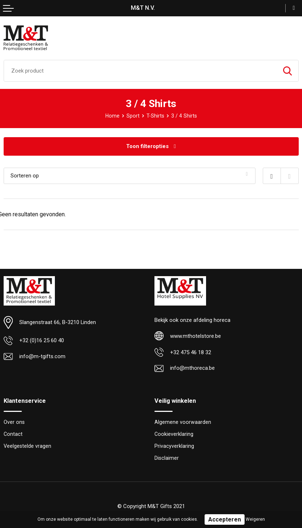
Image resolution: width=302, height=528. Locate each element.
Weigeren (255, 519)
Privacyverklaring (174, 446)
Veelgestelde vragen (27, 446)
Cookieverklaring (173, 434)
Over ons (14, 422)
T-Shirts (155, 116)
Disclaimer (166, 458)
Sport (133, 116)
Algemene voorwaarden (182, 422)
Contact (13, 434)
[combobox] (140, 70)
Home (112, 116)
